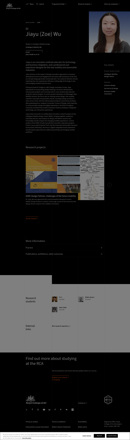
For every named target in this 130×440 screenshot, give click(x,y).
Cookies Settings (87, 438)
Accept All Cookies (112, 438)
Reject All (99, 438)
